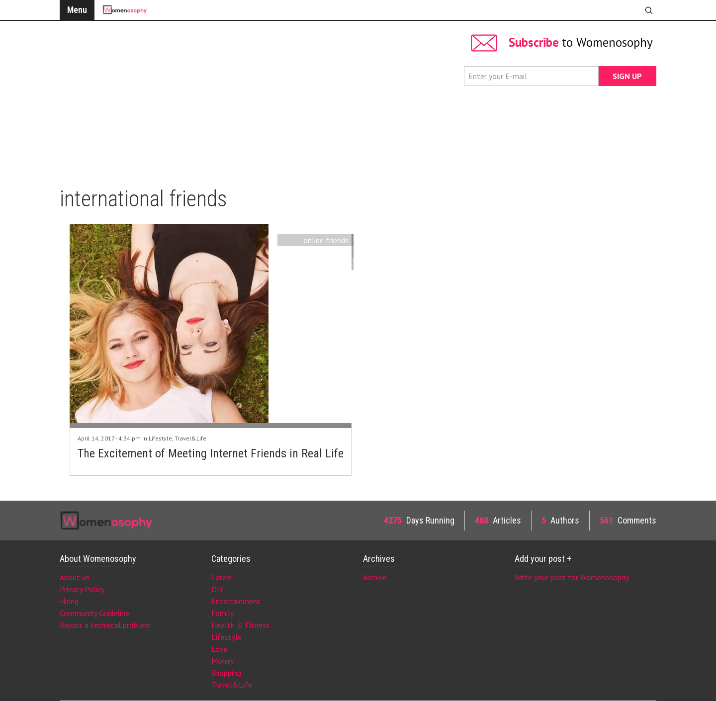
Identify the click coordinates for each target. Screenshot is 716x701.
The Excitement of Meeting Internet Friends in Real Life (211, 453)
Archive (375, 577)
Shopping (226, 673)
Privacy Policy (82, 589)
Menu (77, 9)
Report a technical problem (105, 625)
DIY (217, 589)
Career (222, 577)
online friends (326, 240)
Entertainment (236, 601)
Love (219, 649)
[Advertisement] (257, 99)
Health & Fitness (240, 625)
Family (222, 613)
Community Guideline (94, 613)
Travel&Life (190, 438)
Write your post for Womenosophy (572, 577)
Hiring (69, 601)
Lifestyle (160, 438)
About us (75, 577)
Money (222, 661)
